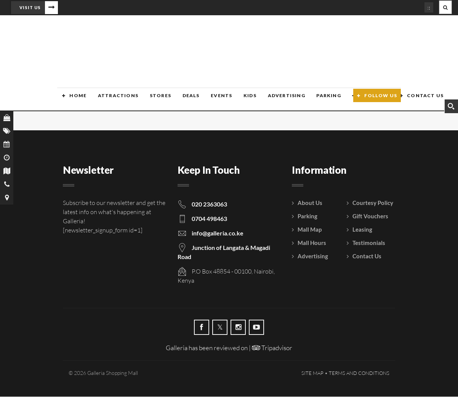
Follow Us (380, 100)
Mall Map (310, 229)
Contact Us (414, 100)
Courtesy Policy (372, 203)
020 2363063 (209, 204)
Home (73, 100)
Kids (241, 100)
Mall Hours (312, 243)
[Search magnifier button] (451, 106)
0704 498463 (209, 219)
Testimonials (368, 243)
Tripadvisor (272, 348)
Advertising (277, 100)
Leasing (362, 229)
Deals (183, 100)
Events (213, 100)
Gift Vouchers (370, 216)
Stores (154, 100)
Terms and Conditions (359, 373)
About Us (310, 203)
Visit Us (30, 7)
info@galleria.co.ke (217, 233)
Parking (319, 100)
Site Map (312, 373)
